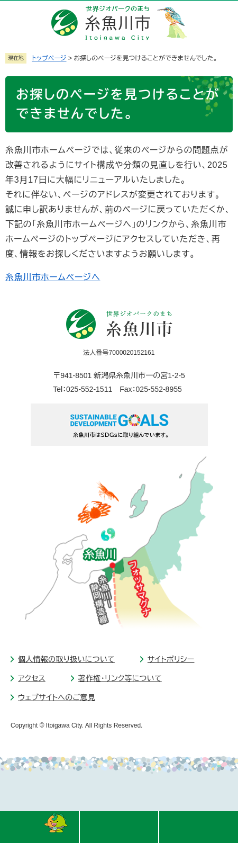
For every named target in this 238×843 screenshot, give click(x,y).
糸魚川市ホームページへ (52, 277)
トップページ (49, 58)
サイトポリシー (171, 659)
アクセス (31, 678)
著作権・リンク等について (120, 678)
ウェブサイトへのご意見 (56, 697)
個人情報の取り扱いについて (66, 659)
